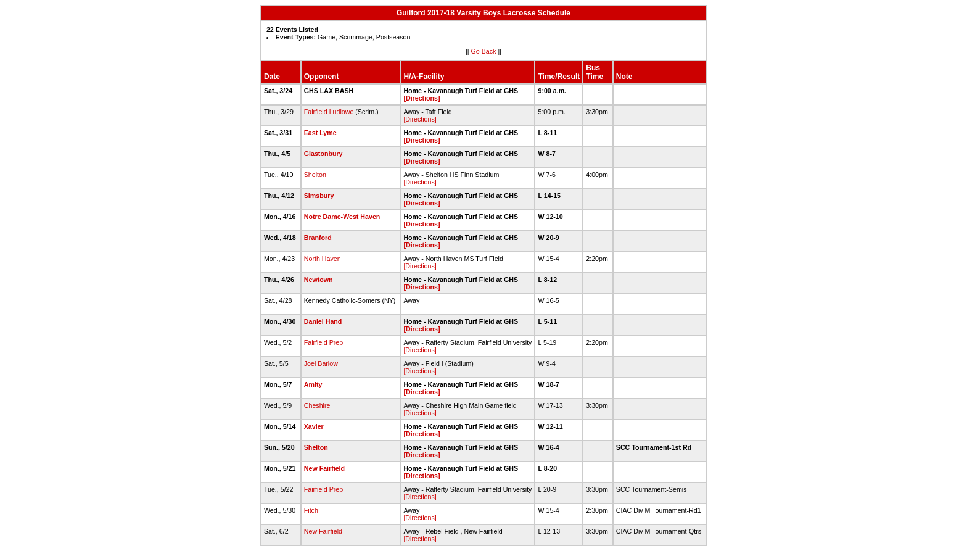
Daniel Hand (323, 321)
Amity (313, 384)
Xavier (314, 426)
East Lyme (320, 132)
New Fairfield (324, 468)
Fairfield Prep (323, 342)
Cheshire (317, 405)
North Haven (322, 258)
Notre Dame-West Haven (342, 216)
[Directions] (421, 98)
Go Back (483, 51)
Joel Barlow (321, 363)
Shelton (315, 174)
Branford (318, 237)
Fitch (311, 510)
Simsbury (319, 195)
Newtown (318, 279)
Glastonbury (323, 153)
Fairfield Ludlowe (329, 111)
